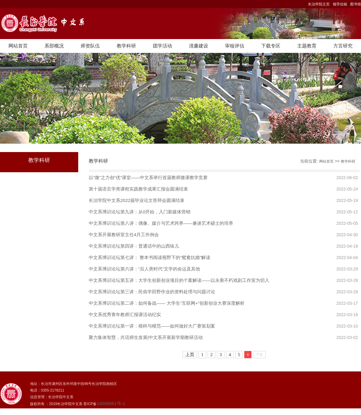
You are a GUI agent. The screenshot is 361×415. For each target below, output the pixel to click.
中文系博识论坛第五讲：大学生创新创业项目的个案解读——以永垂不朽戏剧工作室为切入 (179, 280)
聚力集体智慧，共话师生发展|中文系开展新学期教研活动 (146, 337)
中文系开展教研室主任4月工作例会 (124, 234)
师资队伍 (90, 45)
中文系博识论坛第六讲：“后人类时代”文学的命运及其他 (144, 268)
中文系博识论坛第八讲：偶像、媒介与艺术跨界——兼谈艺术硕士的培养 (161, 223)
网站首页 (18, 45)
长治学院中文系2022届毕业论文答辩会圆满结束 (136, 200)
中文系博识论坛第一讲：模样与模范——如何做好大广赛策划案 (152, 325)
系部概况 (54, 45)
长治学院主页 (319, 4)
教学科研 (126, 45)
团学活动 (162, 45)
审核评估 (234, 45)
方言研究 (343, 45)
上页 (189, 354)
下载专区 (270, 45)
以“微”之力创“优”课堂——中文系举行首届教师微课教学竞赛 (148, 177)
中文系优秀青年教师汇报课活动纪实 (125, 314)
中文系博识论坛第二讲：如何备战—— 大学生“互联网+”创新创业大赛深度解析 (167, 303)
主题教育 (306, 45)
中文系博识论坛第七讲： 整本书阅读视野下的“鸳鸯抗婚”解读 (149, 257)
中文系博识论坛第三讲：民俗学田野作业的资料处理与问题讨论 (152, 291)
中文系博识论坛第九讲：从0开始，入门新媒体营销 (139, 211)
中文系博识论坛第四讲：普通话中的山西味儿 (134, 246)
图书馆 (355, 4)
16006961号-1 (111, 403)
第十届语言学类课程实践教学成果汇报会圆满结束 (138, 188)
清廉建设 (198, 45)
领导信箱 (340, 4)
